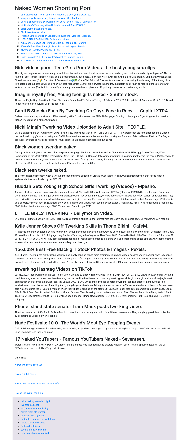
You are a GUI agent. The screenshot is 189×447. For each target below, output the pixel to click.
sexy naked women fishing (34, 408)
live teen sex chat (30, 405)
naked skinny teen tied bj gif (35, 401)
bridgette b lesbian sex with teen (38, 419)
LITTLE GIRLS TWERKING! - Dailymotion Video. (45, 39)
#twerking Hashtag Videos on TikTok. (40, 50)
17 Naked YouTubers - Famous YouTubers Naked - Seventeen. (53, 60)
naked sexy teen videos (33, 422)
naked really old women (33, 412)
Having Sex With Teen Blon (29, 393)
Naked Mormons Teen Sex (28, 364)
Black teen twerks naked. (34, 32)
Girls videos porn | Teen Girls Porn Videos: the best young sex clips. (56, 14)
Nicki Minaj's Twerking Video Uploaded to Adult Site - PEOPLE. (53, 25)
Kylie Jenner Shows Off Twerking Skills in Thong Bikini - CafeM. (54, 43)
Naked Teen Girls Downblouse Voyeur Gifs (37, 383)
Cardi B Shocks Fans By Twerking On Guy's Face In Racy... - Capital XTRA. (59, 21)
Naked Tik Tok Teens (25, 374)
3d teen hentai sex (30, 426)
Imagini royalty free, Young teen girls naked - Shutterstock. (51, 18)
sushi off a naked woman (34, 429)
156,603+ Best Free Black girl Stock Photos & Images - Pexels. (53, 46)
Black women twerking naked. (36, 28)
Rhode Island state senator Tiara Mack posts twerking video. (52, 53)
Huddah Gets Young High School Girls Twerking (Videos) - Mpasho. (56, 35)
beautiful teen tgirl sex (32, 415)
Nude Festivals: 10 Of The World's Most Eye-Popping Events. (52, 57)
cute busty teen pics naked (35, 433)
